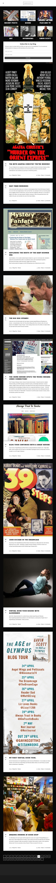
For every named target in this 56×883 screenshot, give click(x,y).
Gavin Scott (45, 38)
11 (42, 856)
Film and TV (45, 23)
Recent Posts (10, 23)
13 (49, 856)
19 (21, 859)
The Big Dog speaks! (19, 318)
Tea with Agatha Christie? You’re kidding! (29, 164)
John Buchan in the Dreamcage (24, 540)
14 (38, 624)
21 (28, 859)
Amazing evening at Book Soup (23, 835)
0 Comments (47, 175)
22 (32, 859)
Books (28, 23)
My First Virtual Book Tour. (22, 758)
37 (38, 175)
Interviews (28, 38)
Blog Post (14, 175)
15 (8, 859)
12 (45, 856)
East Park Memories (18, 186)
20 (25, 859)
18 (18, 859)
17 (15, 859)
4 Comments (47, 200)
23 (35, 859)
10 (38, 550)
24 (38, 859)
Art (11, 38)
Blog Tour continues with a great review (29, 445)
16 (11, 859)
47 (38, 200)
